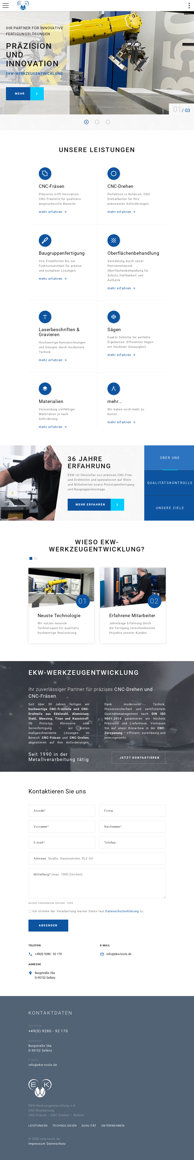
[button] (30, 558)
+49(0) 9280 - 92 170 (48, 954)
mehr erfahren (53, 210)
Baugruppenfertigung (62, 248)
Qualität (67, 1125)
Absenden (48, 925)
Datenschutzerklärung (122, 911)
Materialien (51, 402)
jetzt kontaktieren (149, 756)
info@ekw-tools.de (118, 954)
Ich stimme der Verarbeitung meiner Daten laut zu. (88, 911)
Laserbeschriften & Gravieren (59, 334)
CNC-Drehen (120, 184)
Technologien (43, 1125)
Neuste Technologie (59, 615)
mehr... (114, 402)
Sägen (114, 331)
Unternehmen (91, 1125)
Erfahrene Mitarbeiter (132, 615)
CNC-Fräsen (51, 185)
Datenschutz (35, 1143)
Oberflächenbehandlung (133, 257)
